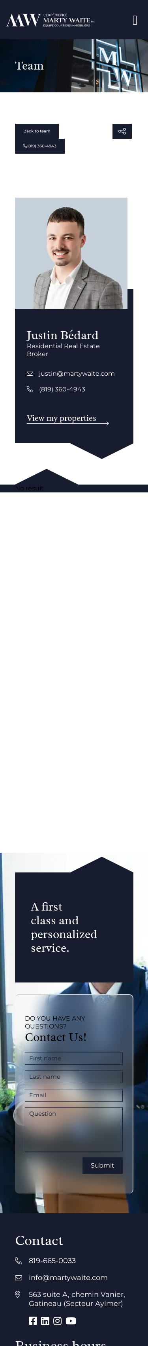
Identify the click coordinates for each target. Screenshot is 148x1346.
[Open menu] (135, 20)
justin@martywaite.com (71, 373)
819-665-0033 (52, 1260)
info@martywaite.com (68, 1277)
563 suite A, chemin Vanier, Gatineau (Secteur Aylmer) (77, 1299)
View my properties (61, 418)
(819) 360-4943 (39, 146)
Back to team (37, 131)
